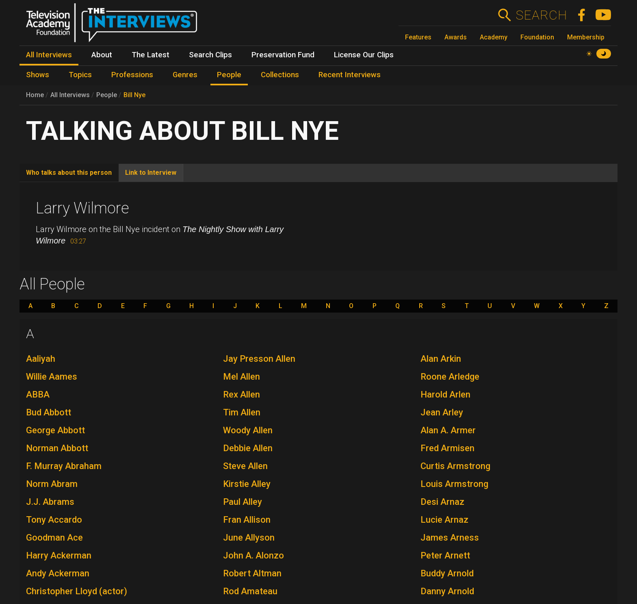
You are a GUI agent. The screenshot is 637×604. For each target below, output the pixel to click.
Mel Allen (241, 377)
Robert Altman (252, 573)
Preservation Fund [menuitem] (282, 54)
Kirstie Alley (247, 484)
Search (541, 15)
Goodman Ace (54, 537)
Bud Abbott (48, 412)
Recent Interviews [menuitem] (349, 74)
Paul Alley (242, 502)
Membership (585, 37)
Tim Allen (241, 412)
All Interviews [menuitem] (49, 54)
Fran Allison (247, 520)
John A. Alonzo (253, 555)
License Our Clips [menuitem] (364, 54)
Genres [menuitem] (185, 74)
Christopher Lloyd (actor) (76, 591)
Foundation (537, 37)
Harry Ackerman (58, 555)
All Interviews (70, 95)
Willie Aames (51, 377)
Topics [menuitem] (80, 74)
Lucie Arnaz (444, 520)
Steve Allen (245, 466)
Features (418, 37)
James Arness (449, 537)
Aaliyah (40, 359)
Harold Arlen (445, 394)
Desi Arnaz (442, 502)
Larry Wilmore (82, 208)
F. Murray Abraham (64, 466)
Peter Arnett (445, 555)
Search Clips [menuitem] (210, 54)
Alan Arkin (440, 359)
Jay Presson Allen (259, 359)
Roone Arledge (449, 377)
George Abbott (55, 430)
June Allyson (249, 537)
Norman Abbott (57, 448)
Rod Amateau (250, 591)
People (106, 95)
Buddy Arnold (447, 573)
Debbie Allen (248, 448)
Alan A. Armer (448, 430)
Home (35, 95)
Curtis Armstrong (455, 466)
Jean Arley (441, 412)
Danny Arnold (447, 591)
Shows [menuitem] (37, 74)
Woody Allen (248, 430)
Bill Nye (134, 95)
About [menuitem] (101, 54)
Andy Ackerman (57, 573)
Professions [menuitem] (132, 74)
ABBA (38, 394)
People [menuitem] (229, 74)
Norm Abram (52, 484)
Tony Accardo (54, 520)
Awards (455, 37)
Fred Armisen (447, 448)
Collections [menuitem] (280, 74)
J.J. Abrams (50, 502)
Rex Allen (241, 394)
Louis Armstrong (454, 484)
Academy (493, 37)
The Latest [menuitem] (150, 54)
